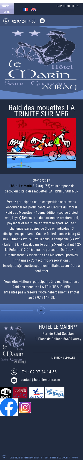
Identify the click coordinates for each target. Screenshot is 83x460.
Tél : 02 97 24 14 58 (39, 372)
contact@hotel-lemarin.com (40, 380)
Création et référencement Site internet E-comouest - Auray (44, 457)
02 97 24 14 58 (24, 21)
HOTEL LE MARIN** (58, 327)
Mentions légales (63, 357)
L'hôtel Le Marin (20, 186)
